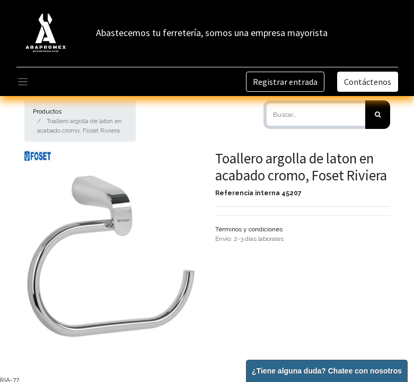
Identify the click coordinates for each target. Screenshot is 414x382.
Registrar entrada (285, 81)
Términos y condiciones (249, 229)
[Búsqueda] (377, 114)
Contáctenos (367, 81)
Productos (47, 111)
